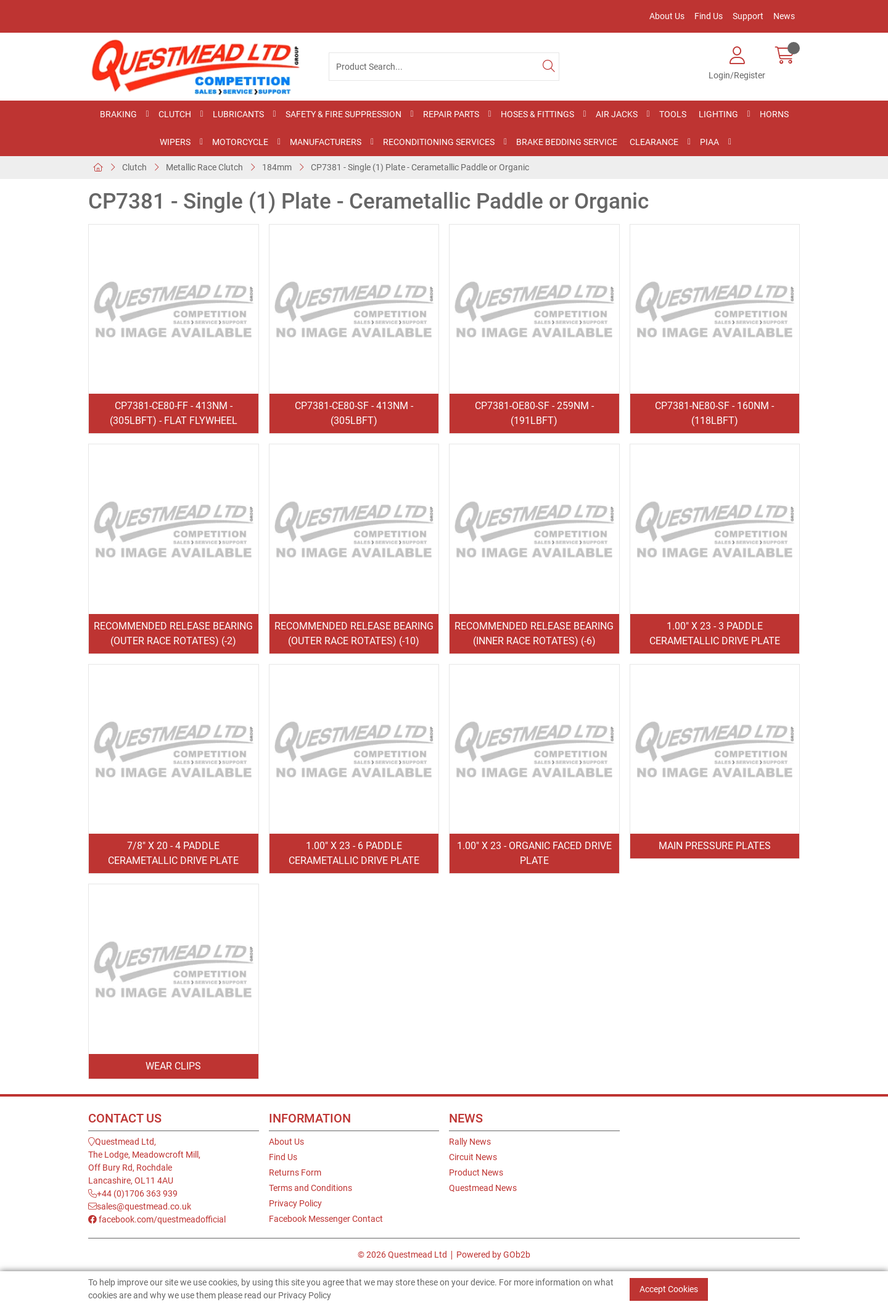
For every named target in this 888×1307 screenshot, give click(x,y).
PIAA (709, 142)
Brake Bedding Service (566, 142)
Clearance (654, 142)
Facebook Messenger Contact (326, 1219)
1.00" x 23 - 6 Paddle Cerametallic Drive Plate (354, 853)
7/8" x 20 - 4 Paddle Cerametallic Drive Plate (173, 853)
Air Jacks (617, 114)
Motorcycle (240, 142)
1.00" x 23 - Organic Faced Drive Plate (534, 853)
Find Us (708, 16)
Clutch (174, 114)
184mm (277, 167)
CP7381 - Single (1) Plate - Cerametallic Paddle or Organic (420, 167)
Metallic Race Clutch (204, 167)
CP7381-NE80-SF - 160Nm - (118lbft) (714, 413)
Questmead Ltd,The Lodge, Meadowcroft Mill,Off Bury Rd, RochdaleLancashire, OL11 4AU (144, 1161)
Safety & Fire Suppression (343, 114)
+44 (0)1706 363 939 (133, 1193)
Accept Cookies (668, 1289)
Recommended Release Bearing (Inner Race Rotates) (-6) (534, 633)
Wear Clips (173, 1066)
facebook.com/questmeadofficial (157, 1219)
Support (748, 16)
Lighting (718, 114)
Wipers (175, 142)
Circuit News (473, 1157)
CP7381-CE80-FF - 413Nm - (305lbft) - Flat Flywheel (173, 413)
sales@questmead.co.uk (139, 1206)
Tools (672, 114)
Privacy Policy (295, 1203)
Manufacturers (325, 142)
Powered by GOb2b (493, 1254)
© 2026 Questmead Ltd (402, 1254)
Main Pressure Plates (715, 846)
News (784, 16)
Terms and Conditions (310, 1188)
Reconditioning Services (439, 142)
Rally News (470, 1142)
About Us (666, 16)
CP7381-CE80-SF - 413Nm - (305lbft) (354, 413)
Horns (774, 114)
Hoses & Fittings (537, 114)
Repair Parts (451, 114)
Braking (118, 114)
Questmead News (483, 1188)
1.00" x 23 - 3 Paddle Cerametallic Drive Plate (714, 633)
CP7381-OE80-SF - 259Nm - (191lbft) (534, 413)
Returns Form (295, 1172)
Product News (476, 1172)
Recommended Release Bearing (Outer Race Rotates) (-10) (354, 633)
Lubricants (238, 114)
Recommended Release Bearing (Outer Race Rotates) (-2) (173, 633)
